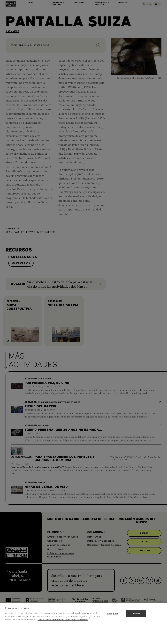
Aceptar (136, 615)
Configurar (112, 615)
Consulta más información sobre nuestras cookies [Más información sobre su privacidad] (63, 621)
